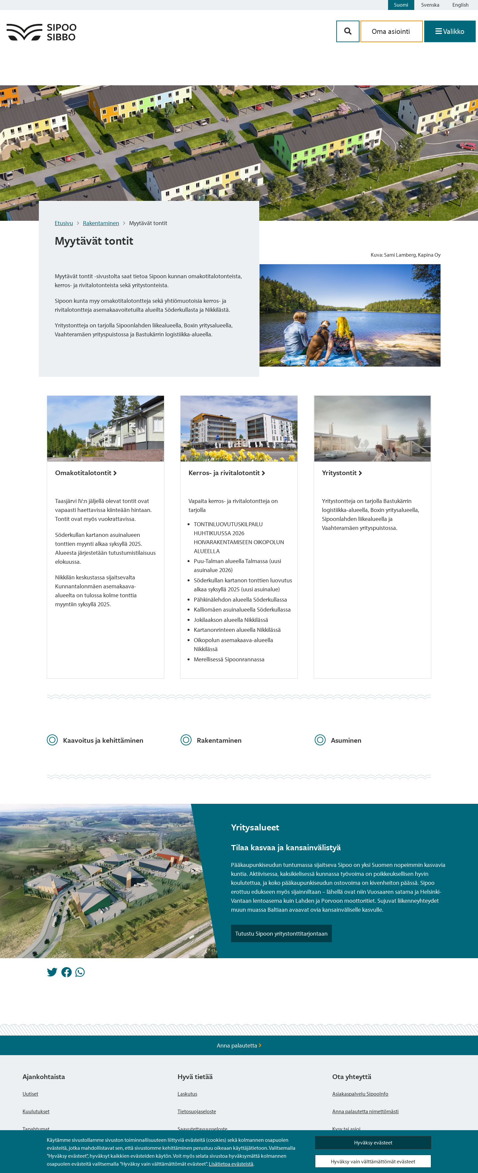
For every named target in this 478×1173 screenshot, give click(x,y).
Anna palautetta (239, 1045)
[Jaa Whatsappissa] (80, 974)
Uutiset (30, 1093)
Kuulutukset (36, 1111)
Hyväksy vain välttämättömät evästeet (373, 1161)
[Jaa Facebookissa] (66, 974)
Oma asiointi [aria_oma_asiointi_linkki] (392, 31)
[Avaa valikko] (450, 31)
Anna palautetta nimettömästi (365, 1111)
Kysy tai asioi (346, 1129)
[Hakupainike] (347, 31)
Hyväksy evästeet (373, 1142)
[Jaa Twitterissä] (52, 974)
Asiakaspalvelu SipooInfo (360, 1093)
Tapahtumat (36, 1129)
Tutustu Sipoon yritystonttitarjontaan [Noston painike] (281, 933)
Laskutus (187, 1093)
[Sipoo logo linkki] (41, 38)
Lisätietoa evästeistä (231, 1163)
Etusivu (64, 223)
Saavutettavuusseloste (202, 1129)
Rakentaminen (101, 223)
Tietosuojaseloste (197, 1111)
